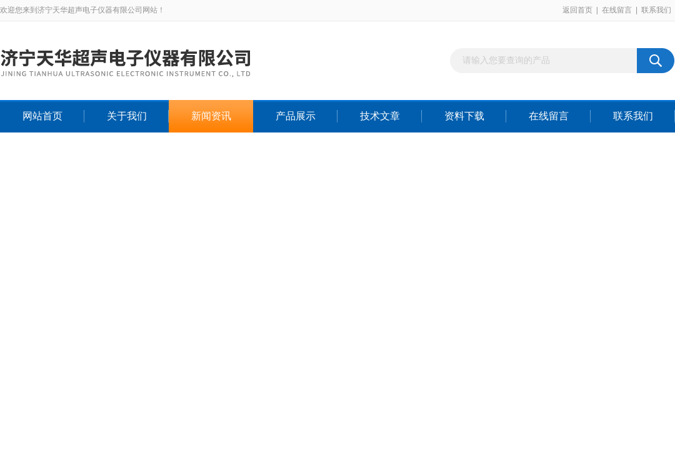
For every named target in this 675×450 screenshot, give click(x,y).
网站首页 (42, 116)
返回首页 (577, 10)
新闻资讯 (211, 116)
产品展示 (296, 116)
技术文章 (380, 116)
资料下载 (464, 116)
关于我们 (127, 116)
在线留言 (617, 10)
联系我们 (656, 10)
